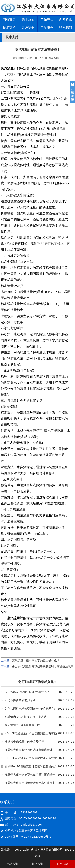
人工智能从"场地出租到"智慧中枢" (27, 692)
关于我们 (28, 19)
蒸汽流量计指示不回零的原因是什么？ (36, 660)
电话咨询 (12, 864)
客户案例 (28, 28)
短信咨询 (37, 864)
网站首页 (9, 19)
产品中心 (46, 19)
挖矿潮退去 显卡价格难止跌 (22, 725)
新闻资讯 (65, 19)
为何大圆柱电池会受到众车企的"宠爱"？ (30, 708)
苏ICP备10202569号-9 (36, 836)
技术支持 (9, 28)
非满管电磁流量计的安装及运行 (24, 741)
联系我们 (65, 28)
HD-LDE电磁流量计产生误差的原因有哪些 (31, 733)
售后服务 (46, 28)
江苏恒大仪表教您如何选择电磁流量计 (28, 750)
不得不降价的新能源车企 (20, 700)
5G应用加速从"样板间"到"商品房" (26, 717)
